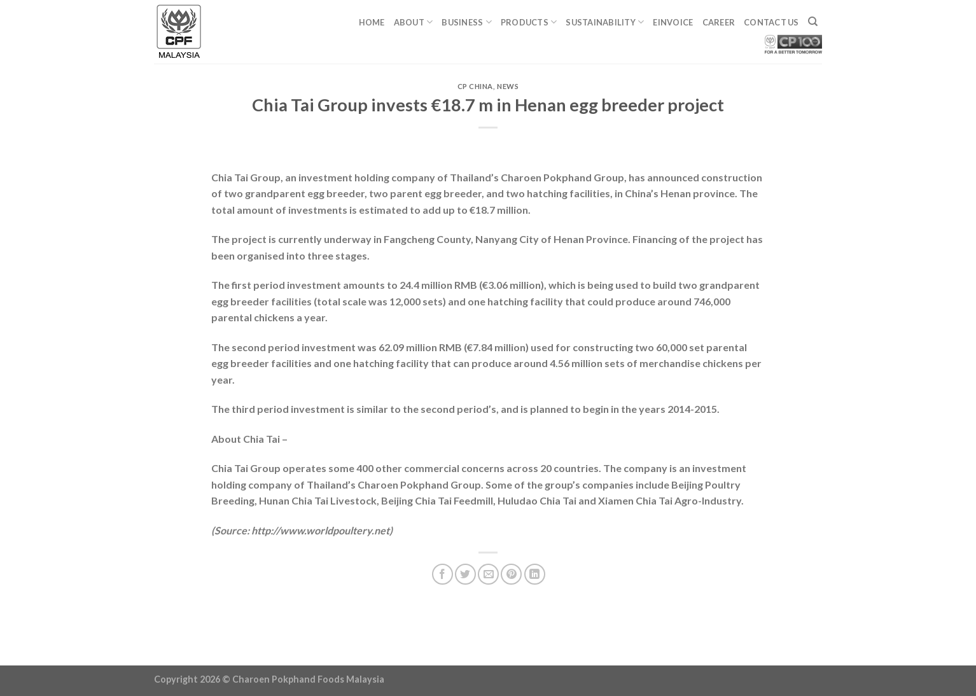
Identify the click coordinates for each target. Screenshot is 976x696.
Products (529, 22)
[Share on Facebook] (442, 574)
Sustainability (605, 22)
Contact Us (771, 22)
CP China (475, 86)
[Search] (813, 22)
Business (467, 22)
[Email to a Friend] (488, 574)
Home (372, 22)
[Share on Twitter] (465, 574)
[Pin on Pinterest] (511, 574)
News (508, 86)
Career (718, 22)
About (413, 22)
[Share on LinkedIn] (534, 574)
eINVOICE (673, 22)
